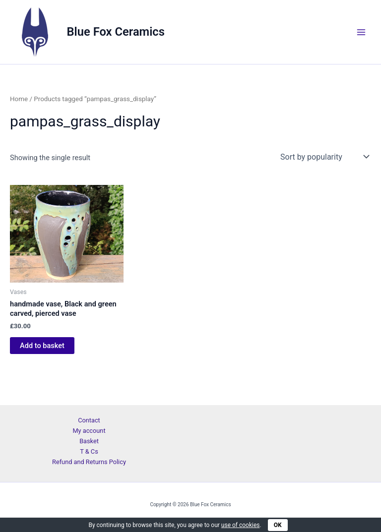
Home (19, 99)
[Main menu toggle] (361, 32)
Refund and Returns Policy (89, 462)
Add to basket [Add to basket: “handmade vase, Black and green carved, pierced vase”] (42, 345)
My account (88, 430)
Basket (89, 441)
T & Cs (89, 451)
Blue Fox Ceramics (116, 32)
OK (278, 525)
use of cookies (240, 525)
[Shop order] (323, 157)
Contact (89, 420)
